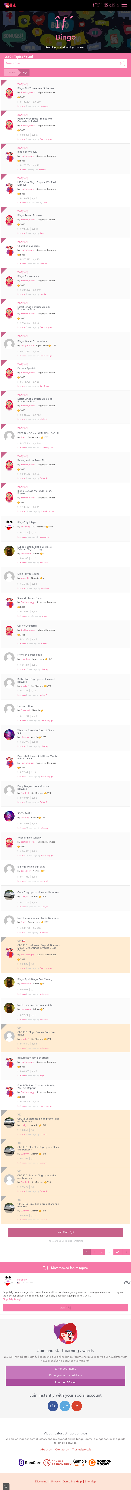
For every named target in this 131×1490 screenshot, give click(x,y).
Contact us (62, 1449)
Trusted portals (81, 1449)
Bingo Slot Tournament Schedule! (35, 88)
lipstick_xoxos (28, 92)
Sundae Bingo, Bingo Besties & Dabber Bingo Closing (34, 548)
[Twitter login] (65, 1406)
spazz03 (25, 578)
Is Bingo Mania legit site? (31, 867)
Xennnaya (44, 106)
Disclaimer (41, 1481)
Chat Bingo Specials (28, 246)
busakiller (26, 870)
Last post (21, 106)
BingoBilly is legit (26, 522)
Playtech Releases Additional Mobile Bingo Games (37, 757)
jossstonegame (46, 447)
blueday (44, 669)
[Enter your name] (65, 1369)
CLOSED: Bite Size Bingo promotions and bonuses (38, 1148)
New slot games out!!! (29, 655)
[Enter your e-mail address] (65, 1375)
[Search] (123, 63)
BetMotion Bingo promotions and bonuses (36, 680)
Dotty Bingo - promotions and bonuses (33, 787)
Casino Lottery (25, 706)
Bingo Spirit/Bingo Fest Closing (34, 979)
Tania (42, 233)
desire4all (44, 881)
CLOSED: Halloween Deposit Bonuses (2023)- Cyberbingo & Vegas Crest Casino (38, 948)
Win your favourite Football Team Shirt (35, 731)
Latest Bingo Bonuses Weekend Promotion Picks (35, 400)
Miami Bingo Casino (28, 574)
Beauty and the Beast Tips (32, 460)
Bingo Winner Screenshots (32, 341)
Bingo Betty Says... (27, 152)
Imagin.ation (27, 345)
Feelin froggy (46, 139)
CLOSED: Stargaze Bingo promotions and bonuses (38, 1120)
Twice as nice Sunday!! (29, 838)
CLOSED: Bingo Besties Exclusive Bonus (36, 1033)
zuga (42, 1075)
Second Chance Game (29, 598)
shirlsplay (25, 526)
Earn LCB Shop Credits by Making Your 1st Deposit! (36, 1086)
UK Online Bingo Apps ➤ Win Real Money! (36, 183)
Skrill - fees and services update (35, 1005)
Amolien (43, 263)
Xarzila (43, 294)
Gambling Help (72, 1481)
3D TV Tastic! (24, 813)
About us (46, 1449)
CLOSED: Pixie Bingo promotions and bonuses (38, 1205)
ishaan (44, 616)
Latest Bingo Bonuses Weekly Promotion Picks (33, 308)
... (109, 1252)
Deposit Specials (26, 368)
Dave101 (25, 710)
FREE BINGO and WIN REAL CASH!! (38, 433)
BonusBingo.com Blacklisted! (33, 1058)
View (65, 1307)
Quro (45, 202)
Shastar (42, 169)
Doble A (43, 478)
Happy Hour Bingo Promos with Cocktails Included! (35, 120)
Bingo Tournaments (28, 276)
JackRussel (44, 386)
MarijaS (43, 419)
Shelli (23, 437)
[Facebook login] (53, 1406)
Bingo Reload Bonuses (29, 215)
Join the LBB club (65, 1382)
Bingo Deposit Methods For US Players (34, 492)
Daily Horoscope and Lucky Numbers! (38, 918)
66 (117, 1252)
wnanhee (45, 588)
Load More (65, 1232)
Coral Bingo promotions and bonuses (38, 892)
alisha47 (44, 643)
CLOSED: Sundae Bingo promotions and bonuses (37, 1176)
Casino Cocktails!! (27, 626)
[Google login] (76, 1406)
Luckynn (25, 896)
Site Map (90, 1481)
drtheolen (44, 537)
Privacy (55, 1481)
